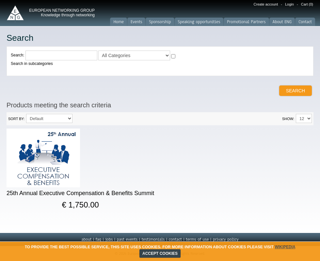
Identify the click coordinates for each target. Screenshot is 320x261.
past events (127, 239)
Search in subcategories (32, 63)
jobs (109, 239)
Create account (266, 4)
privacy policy (226, 239)
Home (118, 22)
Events (136, 22)
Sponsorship (160, 22)
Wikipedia (285, 247)
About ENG (282, 22)
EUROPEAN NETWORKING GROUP (62, 12)
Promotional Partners (246, 22)
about (86, 239)
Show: (288, 119)
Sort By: (16, 119)
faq (98, 239)
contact (175, 239)
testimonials (153, 239)
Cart (307, 4)
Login (289, 4)
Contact (305, 22)
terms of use (197, 239)
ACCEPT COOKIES (160, 253)
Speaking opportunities (199, 22)
